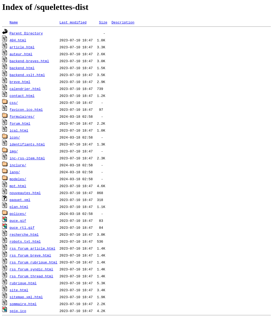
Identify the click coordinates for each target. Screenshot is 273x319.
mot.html (18, 185)
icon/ (15, 137)
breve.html (20, 81)
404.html (18, 40)
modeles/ (18, 178)
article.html (22, 47)
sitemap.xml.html (26, 296)
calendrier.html (25, 88)
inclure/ (18, 165)
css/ (14, 102)
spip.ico (18, 310)
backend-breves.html (29, 60)
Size (103, 22)
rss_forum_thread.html (31, 276)
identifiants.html (27, 144)
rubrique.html (23, 283)
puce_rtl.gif (22, 227)
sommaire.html (23, 303)
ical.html (19, 130)
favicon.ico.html (26, 109)
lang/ (15, 172)
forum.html (20, 123)
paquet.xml (20, 199)
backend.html (22, 67)
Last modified (72, 22)
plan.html (19, 206)
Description (122, 22)
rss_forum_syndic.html (31, 269)
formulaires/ (22, 116)
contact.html (22, 95)
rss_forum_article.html (32, 248)
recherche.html (24, 234)
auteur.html (21, 54)
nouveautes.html (25, 192)
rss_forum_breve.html (30, 255)
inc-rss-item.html (27, 158)
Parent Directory (26, 33)
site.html (19, 290)
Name (14, 22)
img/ (14, 151)
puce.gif (18, 220)
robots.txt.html (25, 241)
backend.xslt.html (27, 74)
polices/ (18, 213)
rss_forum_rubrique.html (33, 262)
